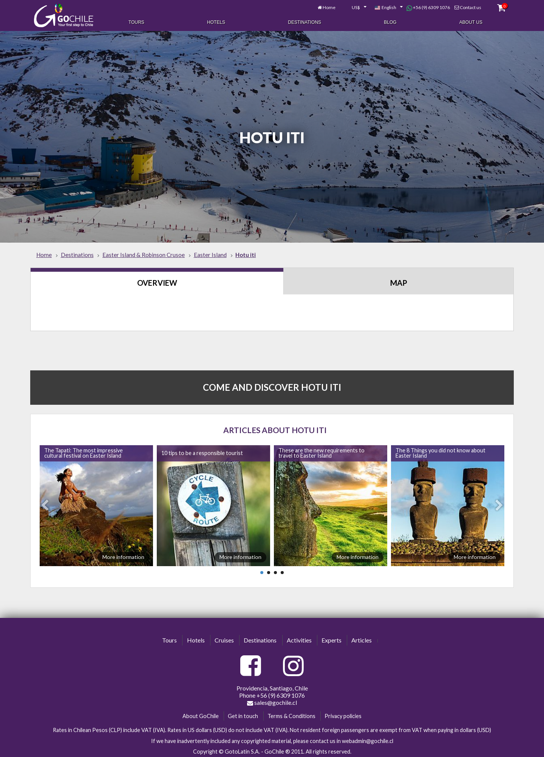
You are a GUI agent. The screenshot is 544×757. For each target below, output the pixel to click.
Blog (390, 22)
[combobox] (352, 7)
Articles (361, 638)
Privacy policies (343, 714)
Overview (157, 280)
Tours (136, 22)
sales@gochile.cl (272, 700)
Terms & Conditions (291, 714)
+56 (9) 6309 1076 (425, 7)
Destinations (304, 22)
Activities (299, 638)
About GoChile (200, 714)
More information (123, 555)
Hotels (216, 22)
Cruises (224, 638)
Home (326, 6)
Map (398, 280)
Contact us (467, 6)
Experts (331, 638)
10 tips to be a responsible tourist (202, 451)
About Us (470, 22)
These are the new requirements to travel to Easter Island (321, 451)
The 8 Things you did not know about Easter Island (440, 451)
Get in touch (243, 714)
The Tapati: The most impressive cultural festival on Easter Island (83, 451)
